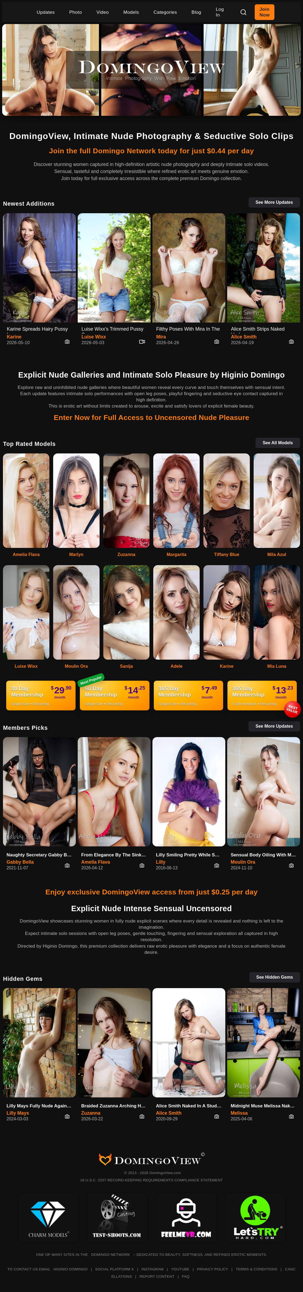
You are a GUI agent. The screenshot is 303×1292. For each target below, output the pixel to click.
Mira (161, 337)
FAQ (185, 1276)
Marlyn (76, 554)
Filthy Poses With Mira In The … (188, 330)
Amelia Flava (26, 554)
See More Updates (274, 202)
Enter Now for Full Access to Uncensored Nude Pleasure (151, 417)
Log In (220, 12)
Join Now (265, 12)
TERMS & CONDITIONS (256, 1269)
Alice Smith (244, 337)
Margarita (176, 554)
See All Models (278, 442)
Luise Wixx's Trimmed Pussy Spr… (112, 330)
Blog (196, 12)
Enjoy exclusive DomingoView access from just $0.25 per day (151, 892)
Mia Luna (277, 666)
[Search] (243, 12)
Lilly (160, 862)
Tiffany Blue (226, 554)
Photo (75, 12)
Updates (46, 12)
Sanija (126, 666)
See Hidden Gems (274, 977)
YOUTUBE (180, 1269)
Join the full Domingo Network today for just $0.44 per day (151, 151)
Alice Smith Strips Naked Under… (258, 330)
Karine (14, 337)
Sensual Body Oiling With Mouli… (265, 854)
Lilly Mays (17, 1113)
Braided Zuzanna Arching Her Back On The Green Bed (116, 1105)
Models (131, 12)
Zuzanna (126, 554)
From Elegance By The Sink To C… (116, 854)
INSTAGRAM (152, 1269)
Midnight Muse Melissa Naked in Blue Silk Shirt (265, 1105)
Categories (165, 12)
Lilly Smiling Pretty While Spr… (190, 854)
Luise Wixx (93, 337)
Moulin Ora (76, 666)
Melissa (239, 1113)
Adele (176, 666)
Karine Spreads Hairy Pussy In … (37, 330)
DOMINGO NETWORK (110, 1255)
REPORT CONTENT (156, 1276)
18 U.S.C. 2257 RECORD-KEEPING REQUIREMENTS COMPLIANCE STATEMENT (151, 1180)
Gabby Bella (20, 862)
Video (103, 12)
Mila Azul (276, 554)
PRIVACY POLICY (212, 1269)
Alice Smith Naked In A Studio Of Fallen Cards (190, 1105)
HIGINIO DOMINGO (70, 1269)
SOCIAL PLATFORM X (114, 1269)
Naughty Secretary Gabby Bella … (41, 854)
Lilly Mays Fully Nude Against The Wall (41, 1105)
